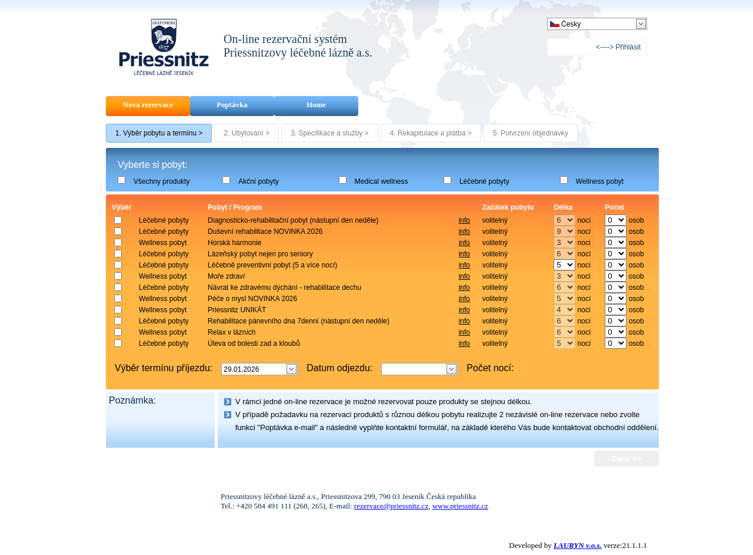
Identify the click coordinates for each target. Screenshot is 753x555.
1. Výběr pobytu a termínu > (158, 133)
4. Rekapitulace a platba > (431, 133)
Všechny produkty (161, 181)
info (464, 220)
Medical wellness (381, 181)
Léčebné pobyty (484, 181)
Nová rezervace (148, 104)
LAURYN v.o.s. (578, 545)
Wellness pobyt (600, 181)
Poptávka (232, 104)
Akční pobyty (258, 181)
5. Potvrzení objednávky (530, 133)
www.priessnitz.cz (460, 505)
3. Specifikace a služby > (329, 133)
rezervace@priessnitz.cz (391, 505)
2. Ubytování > (246, 133)
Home (316, 104)
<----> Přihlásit (618, 47)
